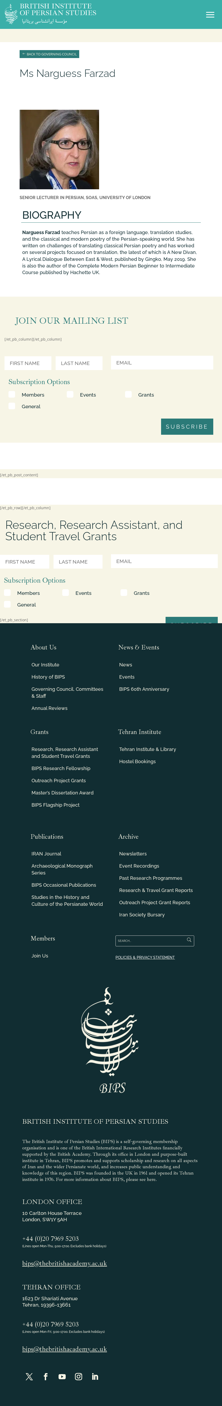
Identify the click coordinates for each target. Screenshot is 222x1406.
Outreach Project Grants (59, 780)
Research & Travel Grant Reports (156, 890)
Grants (146, 395)
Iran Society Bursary (142, 914)
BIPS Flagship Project (55, 805)
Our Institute (45, 664)
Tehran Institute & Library (147, 749)
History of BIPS (48, 677)
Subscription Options (39, 381)
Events (88, 395)
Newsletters (133, 853)
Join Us (40, 956)
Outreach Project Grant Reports (154, 902)
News (125, 664)
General (31, 406)
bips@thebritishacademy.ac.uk (64, 1263)
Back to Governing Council (52, 54)
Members (33, 395)
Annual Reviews (50, 708)
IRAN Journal (46, 853)
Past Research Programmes (150, 878)
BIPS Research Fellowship (61, 768)
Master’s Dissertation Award (63, 793)
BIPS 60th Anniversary (144, 689)
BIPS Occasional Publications (64, 885)
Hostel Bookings (137, 761)
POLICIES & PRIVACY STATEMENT (145, 957)
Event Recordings (139, 866)
